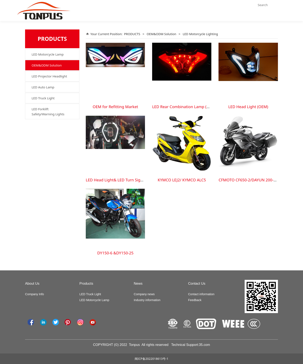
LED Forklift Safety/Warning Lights (48, 111)
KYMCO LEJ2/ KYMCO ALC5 (182, 179)
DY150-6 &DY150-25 (115, 252)
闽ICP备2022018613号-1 (151, 359)
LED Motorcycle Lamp (48, 54)
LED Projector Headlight (49, 76)
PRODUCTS (132, 34)
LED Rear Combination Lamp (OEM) (184, 106)
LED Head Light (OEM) (248, 106)
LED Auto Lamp (43, 87)
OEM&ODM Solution (47, 65)
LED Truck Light (43, 98)
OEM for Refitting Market (115, 106)
